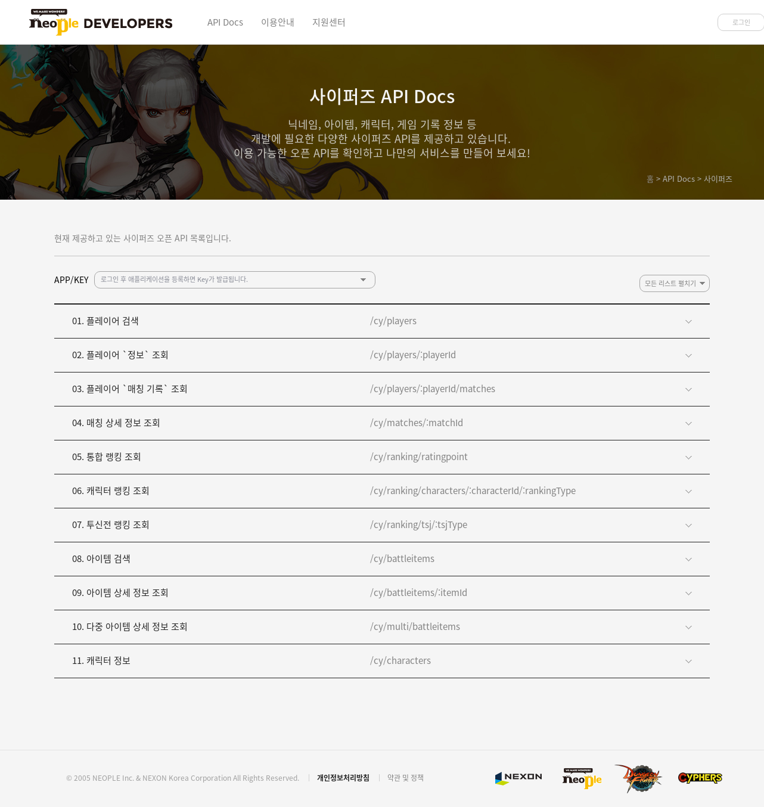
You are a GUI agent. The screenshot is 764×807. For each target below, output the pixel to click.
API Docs (225, 22)
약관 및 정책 (405, 777)
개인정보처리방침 (343, 777)
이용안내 (277, 22)
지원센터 (329, 22)
